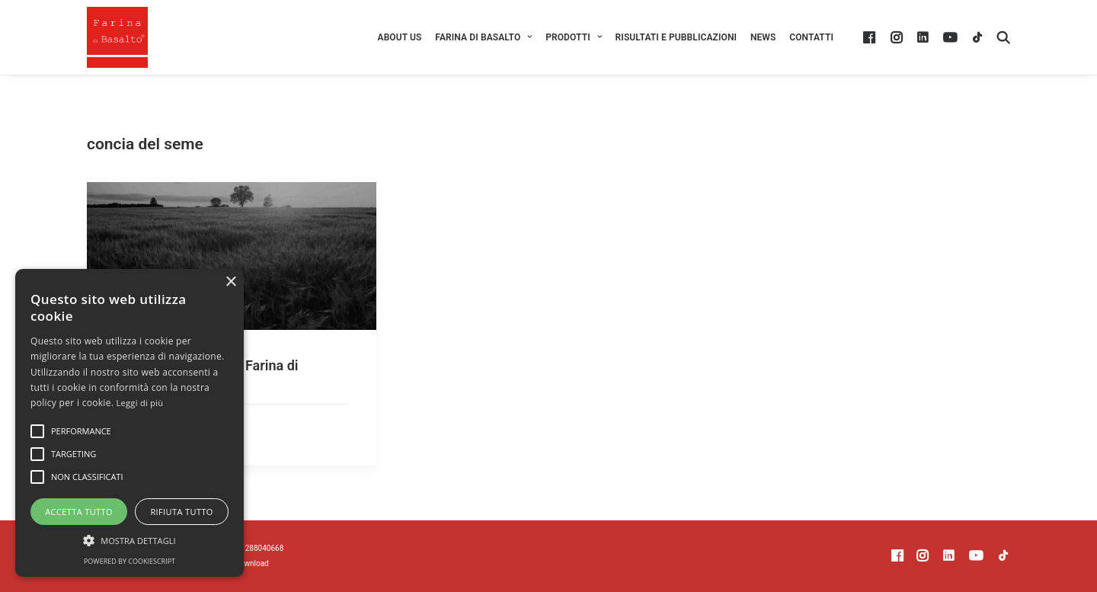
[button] (871, 37)
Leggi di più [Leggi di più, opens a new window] (140, 402)
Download (252, 563)
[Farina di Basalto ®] (117, 37)
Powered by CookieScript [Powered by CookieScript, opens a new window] (129, 561)
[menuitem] (400, 37)
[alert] (129, 423)
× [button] (230, 282)
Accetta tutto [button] (79, 511)
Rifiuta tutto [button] (181, 511)
